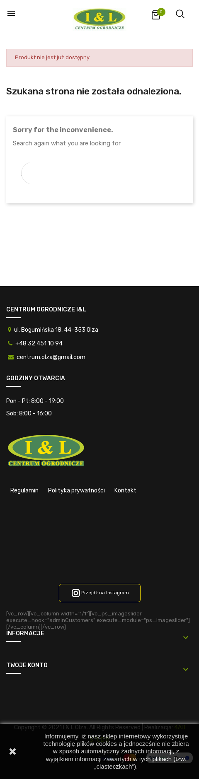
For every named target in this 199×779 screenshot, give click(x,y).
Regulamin (24, 490)
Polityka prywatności (76, 490)
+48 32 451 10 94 (39, 343)
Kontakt (125, 490)
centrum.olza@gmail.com (51, 357)
